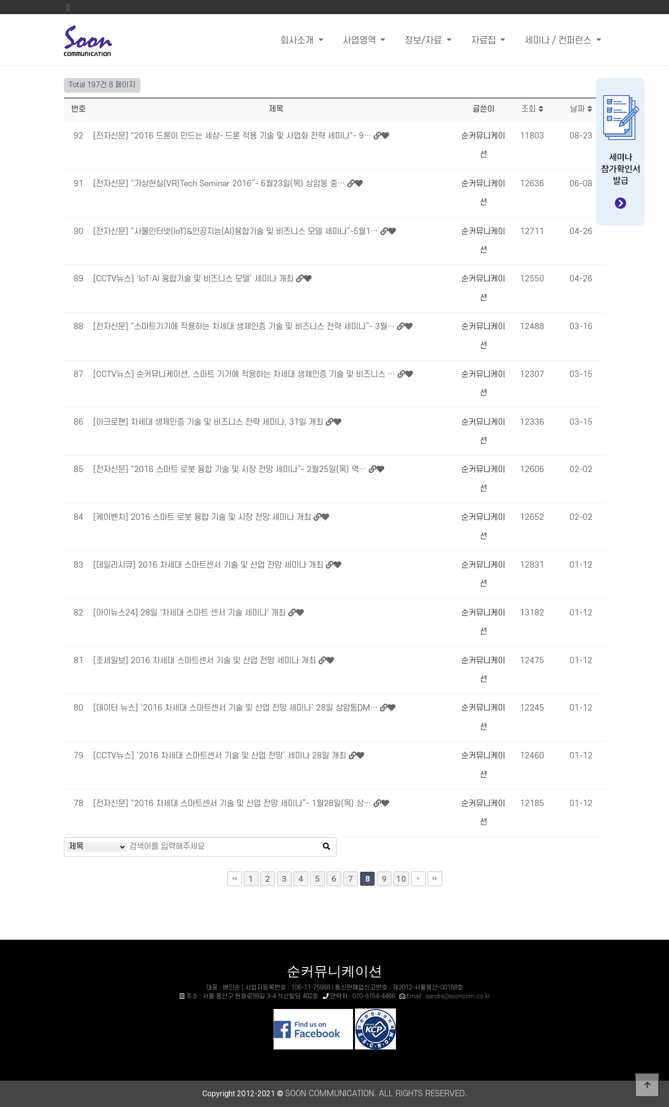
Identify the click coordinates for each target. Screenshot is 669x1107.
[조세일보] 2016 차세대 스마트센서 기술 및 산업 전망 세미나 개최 (205, 660)
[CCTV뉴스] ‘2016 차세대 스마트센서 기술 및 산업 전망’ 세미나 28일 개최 (221, 755)
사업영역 (360, 41)
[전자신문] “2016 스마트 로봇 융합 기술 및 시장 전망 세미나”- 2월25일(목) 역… (231, 469)
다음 (418, 878)
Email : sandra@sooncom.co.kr (448, 996)
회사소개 (298, 41)
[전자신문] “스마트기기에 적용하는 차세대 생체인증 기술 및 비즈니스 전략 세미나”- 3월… (245, 326)
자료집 (484, 41)
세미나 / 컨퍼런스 (559, 41)
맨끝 (435, 878)
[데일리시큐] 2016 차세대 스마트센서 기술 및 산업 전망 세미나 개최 (209, 565)
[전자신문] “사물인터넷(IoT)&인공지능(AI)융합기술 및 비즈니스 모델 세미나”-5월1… (236, 231)
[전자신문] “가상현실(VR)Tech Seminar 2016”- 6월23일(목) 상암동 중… (220, 183)
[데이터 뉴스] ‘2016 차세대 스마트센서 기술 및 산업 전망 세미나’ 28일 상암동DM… (236, 708)
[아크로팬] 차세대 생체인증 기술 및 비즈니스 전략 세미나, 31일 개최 (209, 422)
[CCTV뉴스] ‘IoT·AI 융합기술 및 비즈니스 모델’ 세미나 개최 (194, 279)
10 (401, 879)
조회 (532, 109)
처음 (234, 878)
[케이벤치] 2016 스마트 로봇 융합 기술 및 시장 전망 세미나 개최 (203, 517)
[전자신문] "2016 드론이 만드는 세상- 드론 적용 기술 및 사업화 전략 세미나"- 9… (233, 136)
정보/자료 (424, 41)
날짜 (581, 109)
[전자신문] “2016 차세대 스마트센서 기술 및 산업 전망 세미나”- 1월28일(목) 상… (233, 803)
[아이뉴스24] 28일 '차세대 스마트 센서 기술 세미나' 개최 (190, 613)
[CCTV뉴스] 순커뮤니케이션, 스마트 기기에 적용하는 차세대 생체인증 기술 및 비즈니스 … (245, 374)
